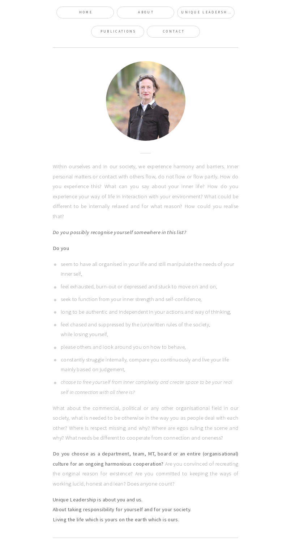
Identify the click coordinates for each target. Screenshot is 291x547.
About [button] (146, 12)
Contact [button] (174, 31)
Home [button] (86, 12)
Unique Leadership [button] (207, 12)
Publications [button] (118, 31)
